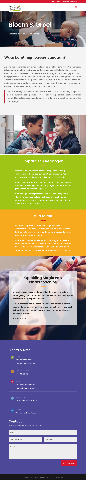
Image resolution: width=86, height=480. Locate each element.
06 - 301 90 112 (56, 1)
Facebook (20, 410)
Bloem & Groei (40, 477)
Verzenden (69, 463)
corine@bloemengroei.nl (27, 384)
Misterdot (59, 477)
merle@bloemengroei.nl (26, 388)
